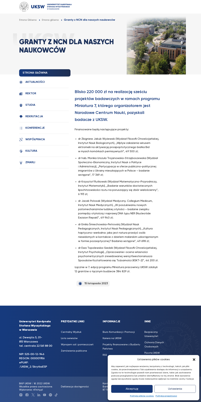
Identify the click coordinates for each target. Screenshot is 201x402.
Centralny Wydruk (71, 332)
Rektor (27, 93)
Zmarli (27, 162)
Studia (27, 105)
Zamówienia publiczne (74, 351)
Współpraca (32, 139)
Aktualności (32, 82)
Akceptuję (132, 389)
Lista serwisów (69, 338)
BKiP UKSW (25, 383)
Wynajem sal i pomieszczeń (77, 344)
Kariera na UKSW (112, 338)
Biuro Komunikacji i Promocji (119, 332)
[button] (194, 359)
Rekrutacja (31, 116)
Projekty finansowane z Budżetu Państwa (121, 346)
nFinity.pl (38, 390)
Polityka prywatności (166, 396)
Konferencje (32, 128)
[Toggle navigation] (176, 6)
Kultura (28, 151)
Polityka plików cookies (142, 396)
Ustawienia (175, 389)
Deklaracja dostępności (75, 386)
